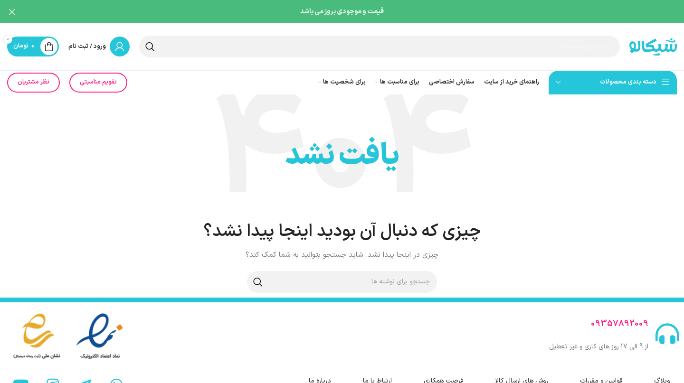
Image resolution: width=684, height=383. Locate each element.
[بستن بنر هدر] (12, 12)
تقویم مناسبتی (98, 78)
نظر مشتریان (33, 78)
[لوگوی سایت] (653, 42)
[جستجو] (379, 42)
